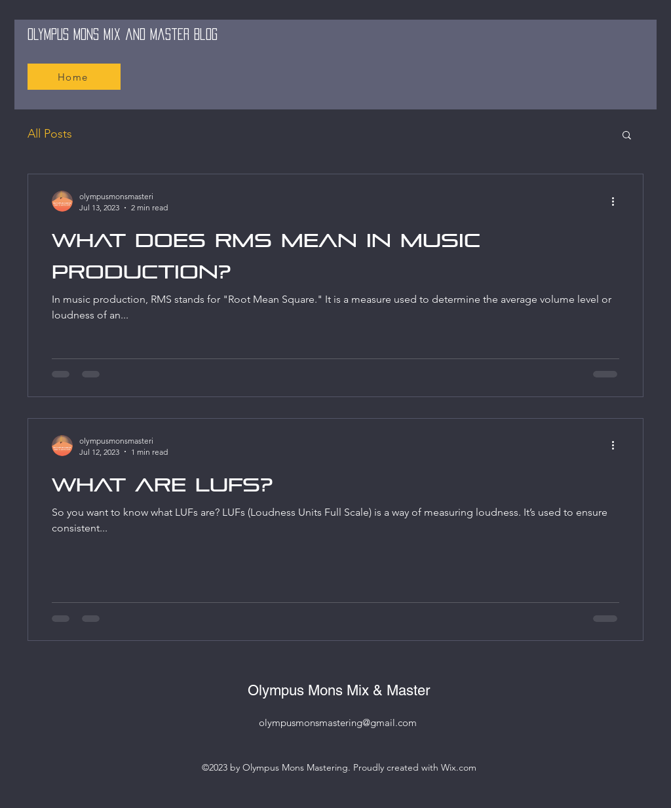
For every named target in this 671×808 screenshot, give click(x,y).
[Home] (74, 77)
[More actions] (617, 201)
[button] (627, 136)
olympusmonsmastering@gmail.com (338, 722)
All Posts (50, 133)
